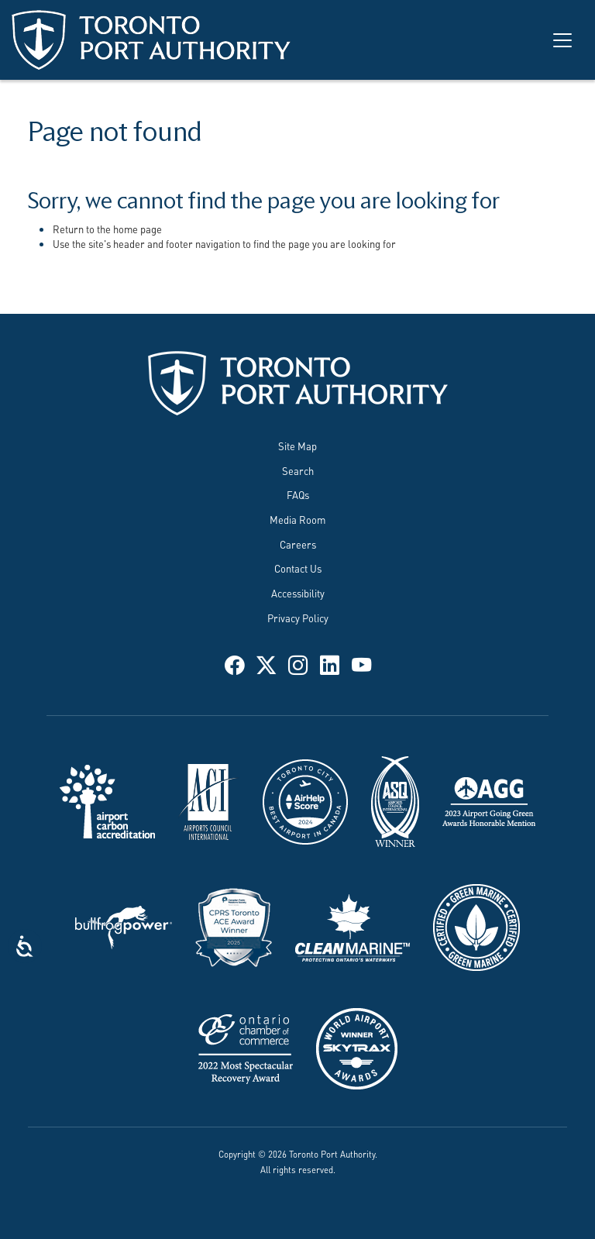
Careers (298, 544)
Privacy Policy (297, 617)
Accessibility (298, 593)
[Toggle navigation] (562, 40)
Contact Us (298, 568)
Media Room (297, 519)
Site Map (297, 445)
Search (298, 470)
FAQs (298, 494)
